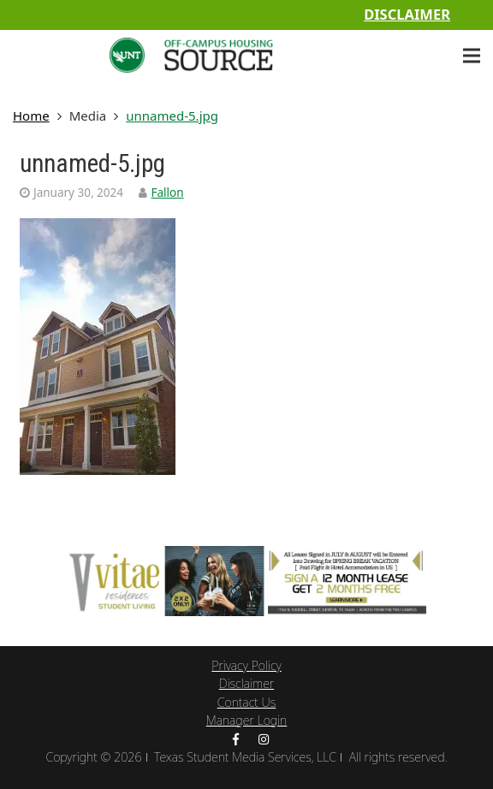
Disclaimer (407, 14)
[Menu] (471, 55)
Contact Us (246, 702)
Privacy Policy (246, 665)
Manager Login (247, 720)
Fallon (167, 192)
